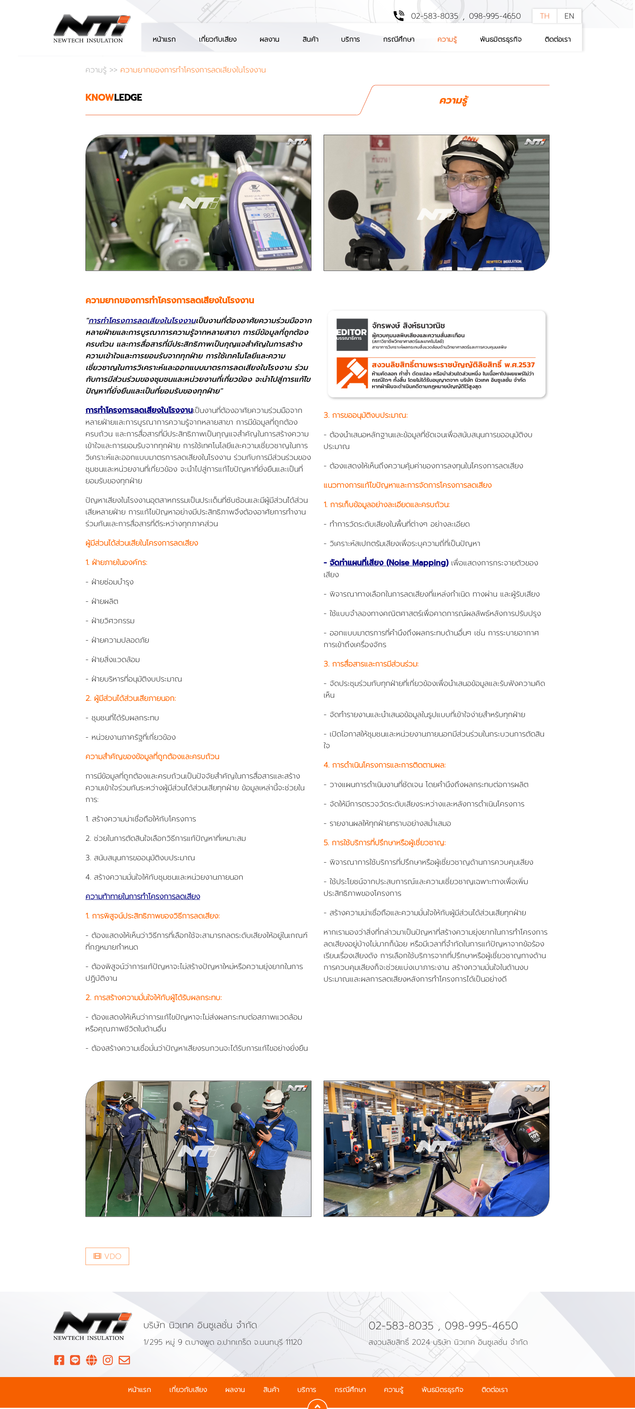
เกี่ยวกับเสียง (218, 39)
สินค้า (310, 39)
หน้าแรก (164, 39)
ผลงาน (269, 39)
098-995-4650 (495, 16)
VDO (107, 1257)
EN (569, 16)
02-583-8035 (434, 16)
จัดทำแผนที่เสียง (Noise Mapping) (389, 564)
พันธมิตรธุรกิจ (501, 39)
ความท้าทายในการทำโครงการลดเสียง (142, 897)
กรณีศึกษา (398, 39)
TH (545, 16)
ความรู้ (447, 39)
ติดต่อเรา (558, 39)
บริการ (350, 39)
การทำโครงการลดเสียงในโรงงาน (142, 321)
